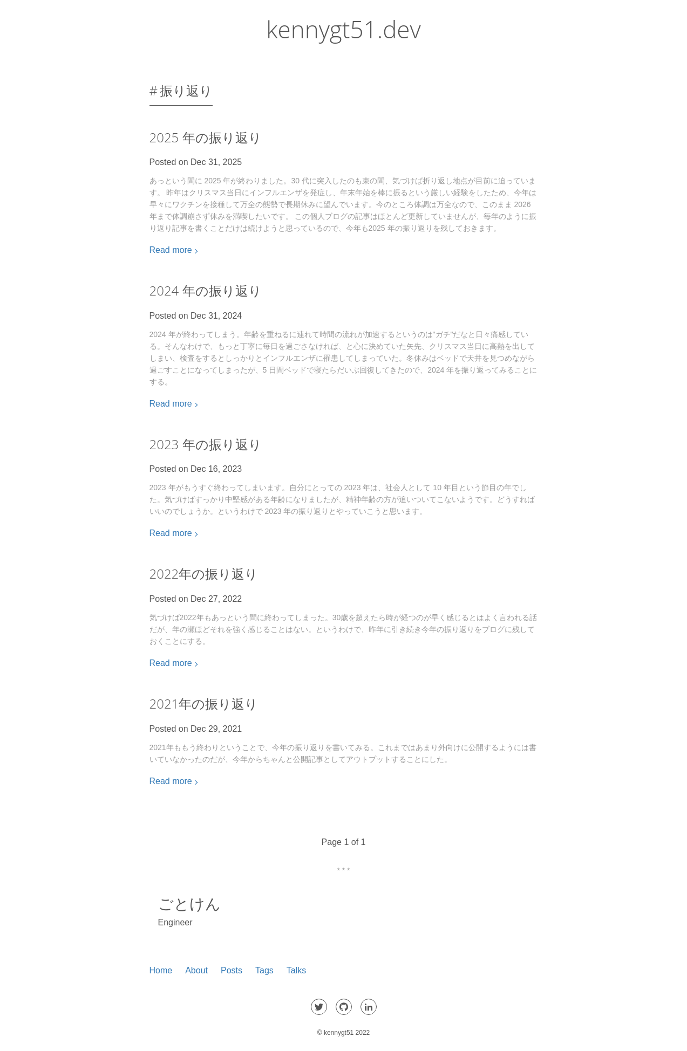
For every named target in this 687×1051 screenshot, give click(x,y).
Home (161, 970)
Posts (231, 970)
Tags (264, 970)
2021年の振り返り (204, 703)
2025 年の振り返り (205, 137)
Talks (296, 970)
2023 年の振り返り (205, 444)
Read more (170, 250)
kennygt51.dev (343, 29)
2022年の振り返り (204, 573)
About (196, 970)
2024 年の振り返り (205, 290)
